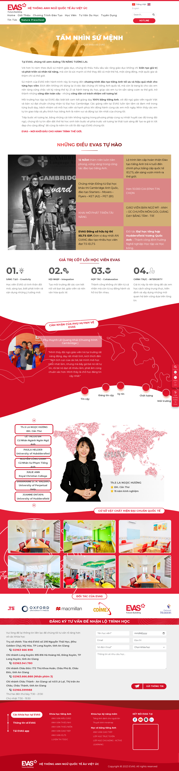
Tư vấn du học (89, 15)
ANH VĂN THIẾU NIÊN (61, 727)
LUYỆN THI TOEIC (59, 739)
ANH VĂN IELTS (58, 735)
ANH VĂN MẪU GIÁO (61, 718)
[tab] (85, 394)
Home (11, 15)
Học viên (71, 15)
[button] (34, 505)
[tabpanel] (89, 355)
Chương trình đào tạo (48, 15)
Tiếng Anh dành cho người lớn (106, 718)
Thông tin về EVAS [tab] (24, 722)
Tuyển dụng (109, 15)
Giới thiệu (24, 15)
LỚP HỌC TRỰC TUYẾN (104, 736)
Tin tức (12, 19)
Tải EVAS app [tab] (21, 731)
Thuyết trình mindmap (103, 722)
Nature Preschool (32, 20)
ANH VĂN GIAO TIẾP (61, 731)
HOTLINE (144, 20)
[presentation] (131, 676)
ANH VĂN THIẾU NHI (61, 722)
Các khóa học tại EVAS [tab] (26, 714)
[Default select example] (150, 647)
